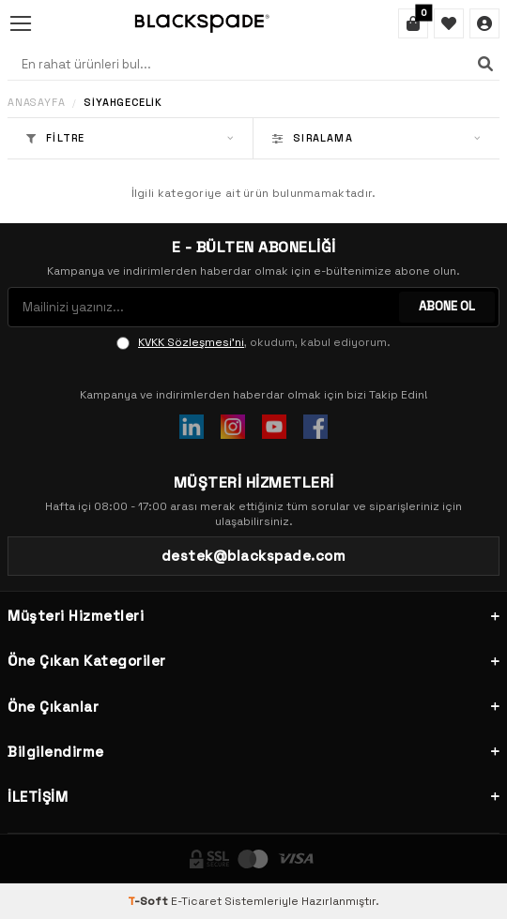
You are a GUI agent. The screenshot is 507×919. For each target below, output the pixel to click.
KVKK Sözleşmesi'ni (191, 342)
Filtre (130, 137)
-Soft (149, 901)
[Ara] (485, 64)
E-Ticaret (196, 901)
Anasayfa (36, 103)
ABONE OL (447, 306)
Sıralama (376, 137)
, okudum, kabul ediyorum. (253, 342)
